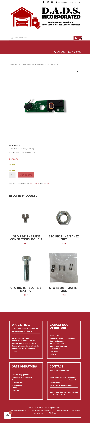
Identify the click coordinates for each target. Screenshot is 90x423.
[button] (77, 72)
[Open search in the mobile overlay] (41, 37)
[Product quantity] (12, 175)
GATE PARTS (18, 64)
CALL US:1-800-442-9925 (69, 51)
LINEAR (46, 183)
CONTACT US (75, 2)
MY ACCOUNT (63, 2)
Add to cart (26, 174)
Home (11, 64)
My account (76, 38)
